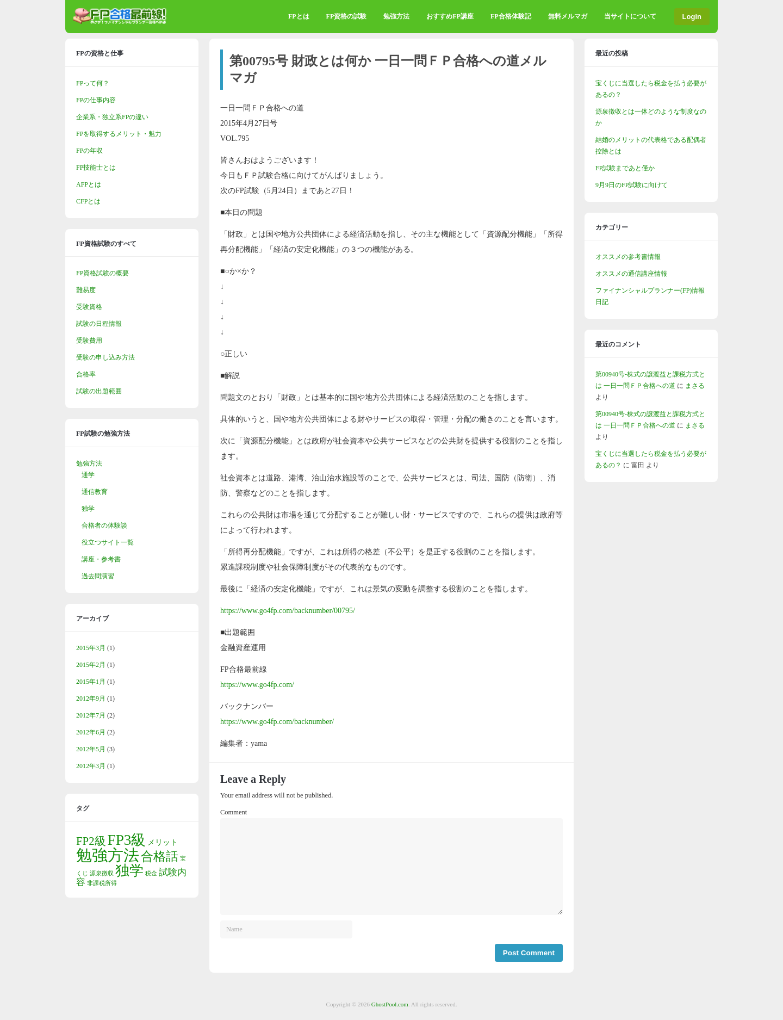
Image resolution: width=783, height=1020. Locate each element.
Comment (233, 812)
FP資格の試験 (346, 16)
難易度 (86, 290)
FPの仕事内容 (96, 100)
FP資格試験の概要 (102, 273)
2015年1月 (90, 681)
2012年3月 (90, 766)
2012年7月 (90, 715)
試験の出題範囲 (99, 391)
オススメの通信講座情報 (631, 273)
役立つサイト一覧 (108, 542)
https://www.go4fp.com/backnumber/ (277, 722)
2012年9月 (90, 698)
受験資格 (89, 307)
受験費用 (89, 340)
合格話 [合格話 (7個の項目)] (159, 856)
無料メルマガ (567, 16)
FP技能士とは (96, 167)
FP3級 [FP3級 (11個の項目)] (127, 840)
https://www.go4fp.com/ (257, 685)
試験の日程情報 (99, 323)
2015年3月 (90, 648)
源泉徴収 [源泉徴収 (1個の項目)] (102, 873)
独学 (88, 508)
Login (691, 17)
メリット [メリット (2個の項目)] (162, 842)
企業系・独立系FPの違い (112, 117)
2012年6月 (90, 732)
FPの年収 (89, 150)
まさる (695, 386)
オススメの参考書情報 (628, 257)
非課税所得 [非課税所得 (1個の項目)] (102, 883)
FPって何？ (92, 83)
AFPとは (88, 184)
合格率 (86, 374)
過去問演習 (98, 576)
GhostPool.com (389, 1004)
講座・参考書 (101, 559)
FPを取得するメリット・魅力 (118, 134)
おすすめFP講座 (450, 16)
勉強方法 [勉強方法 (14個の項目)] (107, 855)
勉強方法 (396, 16)
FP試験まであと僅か (625, 168)
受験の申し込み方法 (105, 357)
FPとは (298, 16)
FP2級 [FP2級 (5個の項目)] (91, 841)
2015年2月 (90, 665)
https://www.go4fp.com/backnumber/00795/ (287, 611)
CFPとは (88, 201)
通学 (88, 475)
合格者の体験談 (104, 525)
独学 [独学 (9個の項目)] (129, 871)
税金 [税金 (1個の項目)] (151, 873)
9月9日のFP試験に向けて (631, 185)
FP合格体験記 (510, 16)
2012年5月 (90, 749)
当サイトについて (630, 16)
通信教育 (95, 492)
